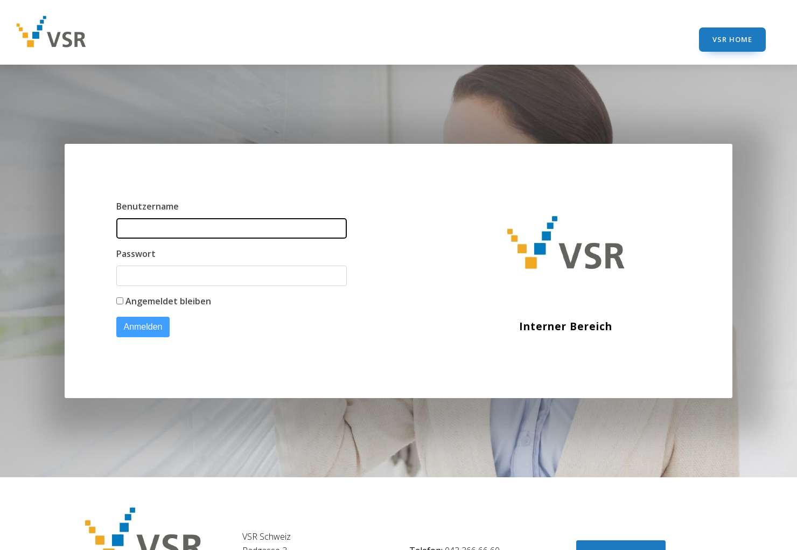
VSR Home (732, 39)
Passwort (136, 254)
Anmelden (142, 326)
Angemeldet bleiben (168, 301)
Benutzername (147, 206)
